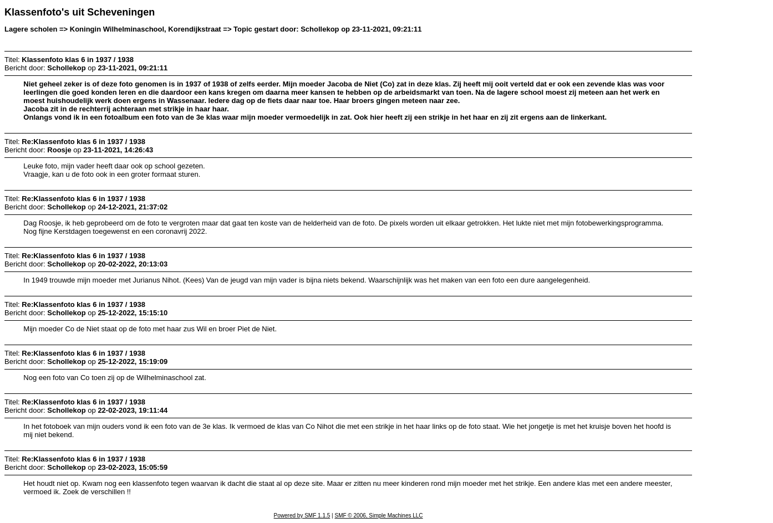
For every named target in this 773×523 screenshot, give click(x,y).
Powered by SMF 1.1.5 (302, 515)
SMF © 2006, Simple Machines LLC (378, 515)
